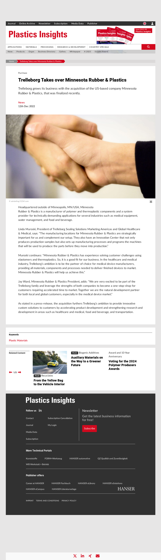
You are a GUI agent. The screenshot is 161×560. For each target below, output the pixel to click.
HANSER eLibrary (86, 528)
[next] (19, 410)
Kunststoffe (31, 504)
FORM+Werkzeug (53, 504)
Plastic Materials (18, 378)
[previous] (10, 410)
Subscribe (89, 467)
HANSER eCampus (35, 534)
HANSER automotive (79, 504)
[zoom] (151, 211)
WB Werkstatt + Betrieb (37, 509)
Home (11, 61)
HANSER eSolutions (112, 528)
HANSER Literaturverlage (64, 534)
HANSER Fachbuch (61, 528)
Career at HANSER (35, 528)
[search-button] (148, 47)
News (21, 112)
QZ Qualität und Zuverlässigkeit (113, 504)
